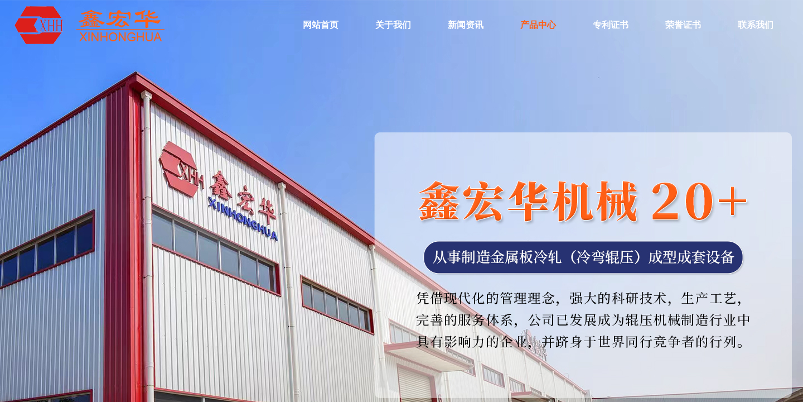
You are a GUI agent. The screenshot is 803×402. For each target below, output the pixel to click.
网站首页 (320, 25)
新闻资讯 (465, 25)
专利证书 (610, 25)
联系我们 (755, 25)
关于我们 (393, 25)
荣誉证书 (683, 25)
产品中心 (538, 25)
